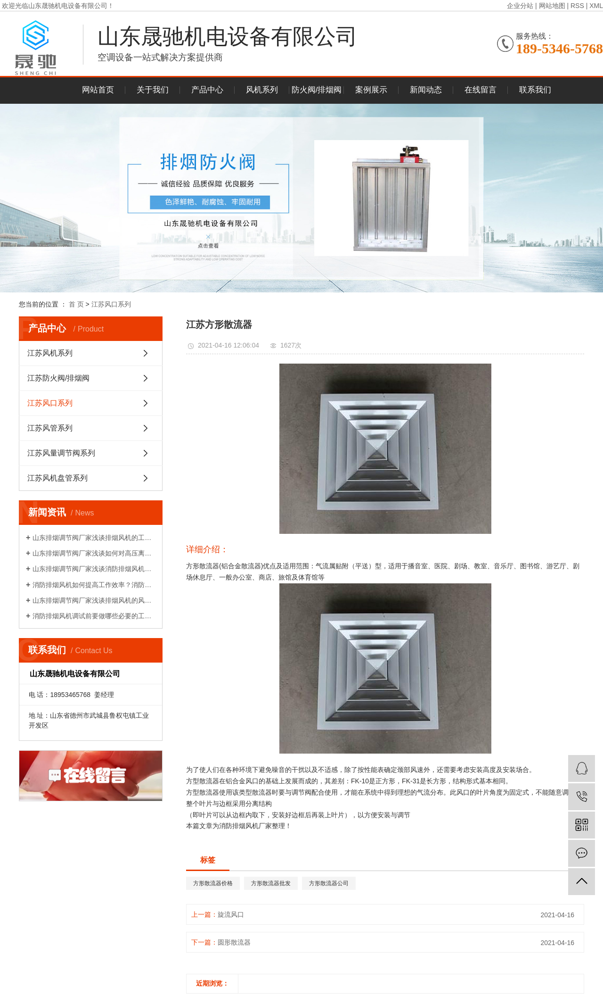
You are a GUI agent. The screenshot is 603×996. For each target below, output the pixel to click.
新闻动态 (426, 89)
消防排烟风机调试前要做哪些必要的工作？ (94, 616)
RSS (577, 5)
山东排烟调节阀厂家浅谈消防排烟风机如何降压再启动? (94, 569)
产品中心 (207, 89)
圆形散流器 (234, 942)
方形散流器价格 (213, 883)
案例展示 (371, 89)
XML (596, 5)
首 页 (76, 304)
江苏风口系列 (111, 304)
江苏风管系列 (50, 428)
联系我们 (535, 89)
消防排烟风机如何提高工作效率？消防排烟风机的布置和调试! (94, 585)
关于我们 (153, 89)
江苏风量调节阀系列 (61, 453)
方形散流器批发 (271, 883)
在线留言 (480, 89)
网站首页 (98, 89)
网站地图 (552, 5)
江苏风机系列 (50, 353)
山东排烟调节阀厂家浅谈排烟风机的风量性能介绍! (94, 600)
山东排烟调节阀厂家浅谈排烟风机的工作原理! (94, 537)
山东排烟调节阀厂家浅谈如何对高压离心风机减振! (94, 553)
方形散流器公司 (329, 883)
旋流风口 (231, 914)
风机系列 (262, 89)
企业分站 (520, 5)
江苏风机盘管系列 (57, 478)
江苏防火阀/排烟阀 (58, 378)
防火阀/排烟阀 (317, 89)
